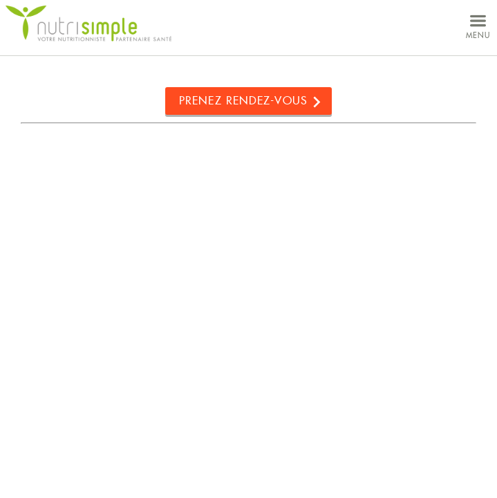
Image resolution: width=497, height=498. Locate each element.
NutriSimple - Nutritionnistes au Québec (88, 24)
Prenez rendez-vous (243, 100)
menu (478, 25)
